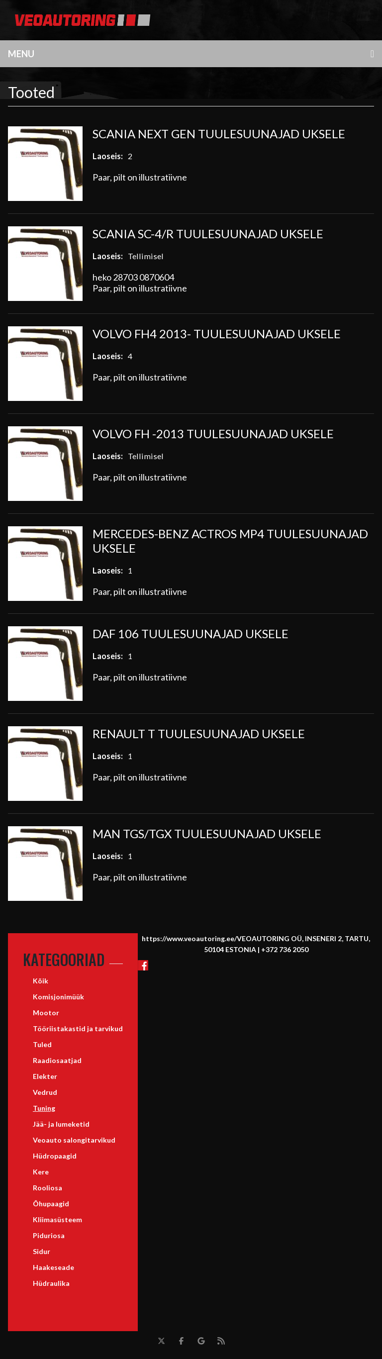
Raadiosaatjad (57, 1060)
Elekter (45, 1076)
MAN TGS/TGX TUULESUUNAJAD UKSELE (207, 833)
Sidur (41, 1251)
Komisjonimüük (58, 996)
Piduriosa (49, 1235)
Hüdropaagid (55, 1156)
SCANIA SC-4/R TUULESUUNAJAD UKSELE (208, 233)
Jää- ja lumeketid (61, 1124)
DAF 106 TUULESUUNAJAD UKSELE (190, 633)
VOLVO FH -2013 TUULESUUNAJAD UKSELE (213, 433)
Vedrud (45, 1092)
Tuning (44, 1108)
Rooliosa (47, 1187)
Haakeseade (53, 1267)
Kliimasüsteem (57, 1219)
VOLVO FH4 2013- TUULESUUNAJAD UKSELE (217, 333)
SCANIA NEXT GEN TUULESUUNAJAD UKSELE (219, 133)
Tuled (42, 1044)
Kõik (40, 980)
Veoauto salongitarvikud (74, 1140)
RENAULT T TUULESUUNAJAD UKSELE (199, 733)
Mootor (46, 1012)
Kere (41, 1171)
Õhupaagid (51, 1203)
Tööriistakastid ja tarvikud (78, 1028)
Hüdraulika (51, 1283)
